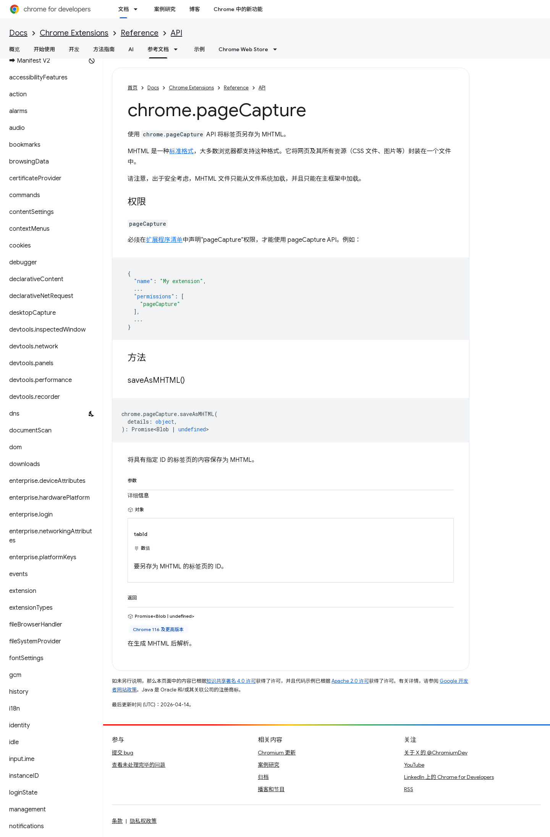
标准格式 (181, 151)
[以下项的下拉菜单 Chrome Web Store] (277, 49)
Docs (18, 33)
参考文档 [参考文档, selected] (158, 49)
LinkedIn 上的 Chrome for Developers (449, 777)
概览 (14, 49)
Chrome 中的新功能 (238, 9)
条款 (117, 821)
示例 (199, 49)
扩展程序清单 (164, 240)
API (176, 33)
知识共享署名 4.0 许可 (231, 681)
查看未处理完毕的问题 (138, 764)
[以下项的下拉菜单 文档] (138, 9)
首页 (133, 87)
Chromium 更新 (277, 752)
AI (131, 49)
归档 (263, 777)
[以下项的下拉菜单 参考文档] (178, 49)
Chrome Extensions (74, 33)
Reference (140, 33)
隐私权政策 (143, 821)
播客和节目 (271, 789)
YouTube (414, 764)
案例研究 (164, 9)
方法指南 (104, 49)
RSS (408, 789)
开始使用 (44, 49)
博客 (194, 9)
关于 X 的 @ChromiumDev (435, 752)
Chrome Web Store (243, 49)
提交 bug (122, 752)
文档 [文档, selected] (123, 9)
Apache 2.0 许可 (350, 681)
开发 (74, 49)
